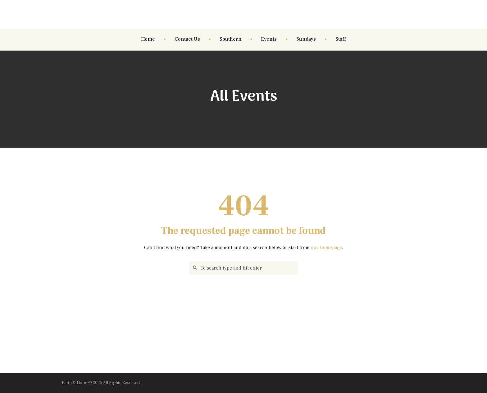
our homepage (326, 247)
